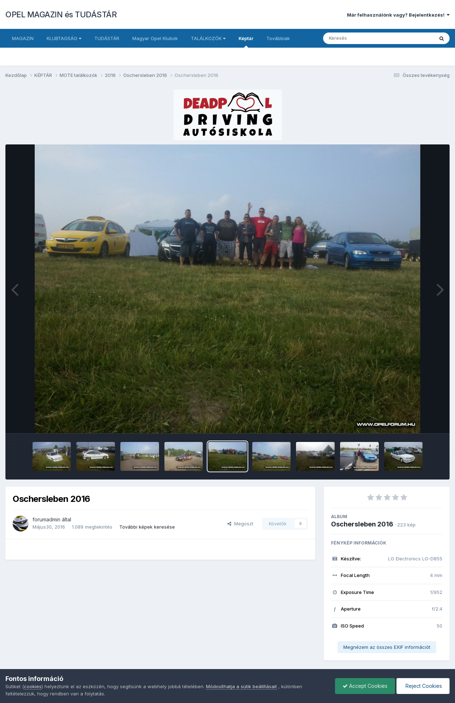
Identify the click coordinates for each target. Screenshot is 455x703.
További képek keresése (147, 527)
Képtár (246, 41)
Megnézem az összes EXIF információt (386, 647)
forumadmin (46, 519)
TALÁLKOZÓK (208, 38)
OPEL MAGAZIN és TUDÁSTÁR (61, 14)
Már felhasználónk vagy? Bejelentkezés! (398, 15)
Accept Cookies (365, 686)
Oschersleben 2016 (362, 524)
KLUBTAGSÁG (64, 38)
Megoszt (240, 523)
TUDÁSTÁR (106, 38)
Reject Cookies (423, 686)
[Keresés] (358, 38)
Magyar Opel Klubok (155, 38)
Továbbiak (278, 38)
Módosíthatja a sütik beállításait (241, 686)
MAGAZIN (23, 38)
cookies (33, 686)
